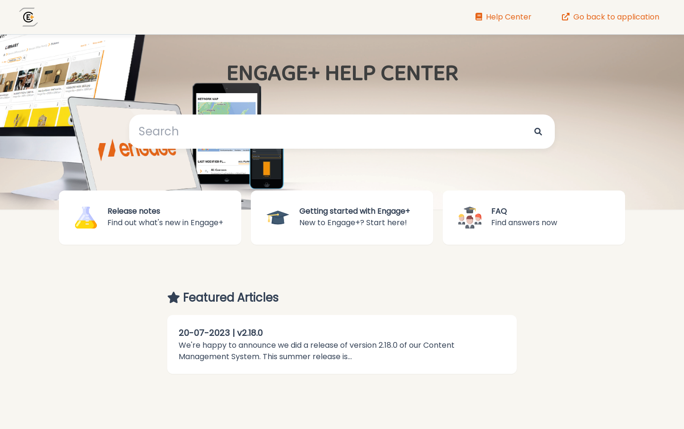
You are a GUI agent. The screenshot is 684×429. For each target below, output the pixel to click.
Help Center (503, 16)
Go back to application (610, 16)
